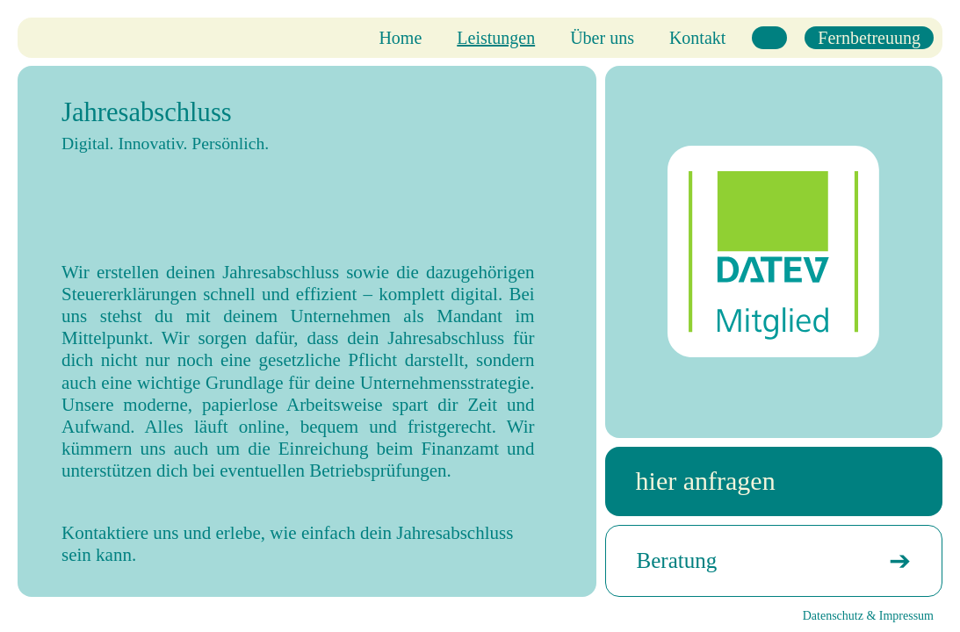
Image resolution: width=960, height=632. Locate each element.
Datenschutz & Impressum (868, 615)
